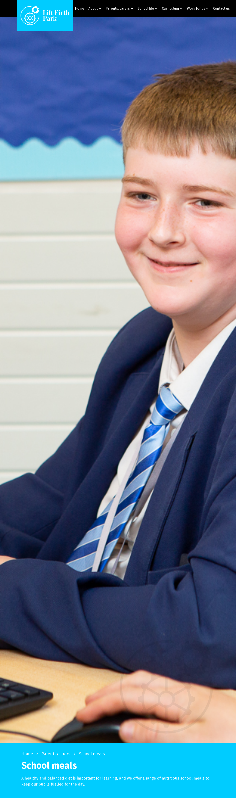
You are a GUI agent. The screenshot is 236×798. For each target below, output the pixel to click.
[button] (94, 8)
